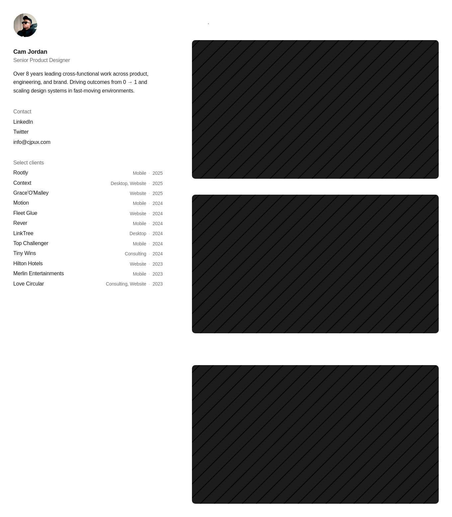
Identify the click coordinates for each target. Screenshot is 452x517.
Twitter (21, 132)
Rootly (20, 172)
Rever (20, 223)
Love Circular (28, 284)
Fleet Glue (25, 213)
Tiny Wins (24, 253)
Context (22, 183)
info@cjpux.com (31, 142)
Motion (21, 203)
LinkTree (23, 233)
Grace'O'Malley (30, 193)
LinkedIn (23, 122)
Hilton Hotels (28, 263)
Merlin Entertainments (38, 273)
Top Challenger (30, 243)
